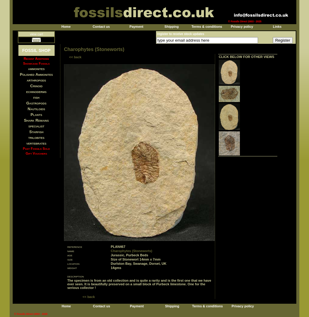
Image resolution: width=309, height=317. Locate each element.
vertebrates (36, 143)
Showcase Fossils (36, 63)
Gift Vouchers (36, 153)
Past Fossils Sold (36, 148)
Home (66, 26)
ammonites (36, 68)
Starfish (36, 132)
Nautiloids (36, 109)
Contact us (101, 26)
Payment (136, 26)
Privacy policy (242, 26)
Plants (36, 114)
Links (277, 26)
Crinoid (36, 86)
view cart (36, 34)
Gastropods (36, 103)
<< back (75, 57)
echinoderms (36, 91)
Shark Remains (36, 120)
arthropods (36, 80)
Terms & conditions (206, 26)
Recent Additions (36, 58)
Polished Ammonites (36, 74)
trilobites (36, 137)
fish (36, 97)
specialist (36, 126)
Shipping (171, 26)
